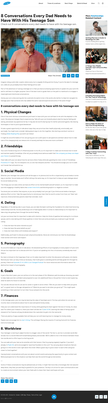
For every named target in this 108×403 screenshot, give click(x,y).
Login (40, 395)
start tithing (26, 320)
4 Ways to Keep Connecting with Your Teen (96, 152)
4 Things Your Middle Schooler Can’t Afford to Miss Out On (96, 67)
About (41, 3)
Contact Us (12, 395)
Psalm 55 (11, 345)
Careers (18, 395)
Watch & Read (82, 3)
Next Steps (69, 3)
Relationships (5, 75)
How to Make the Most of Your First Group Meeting (95, 124)
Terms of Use (34, 395)
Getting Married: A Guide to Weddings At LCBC (96, 38)
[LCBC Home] (6, 3)
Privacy (29, 395)
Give (93, 3)
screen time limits (34, 187)
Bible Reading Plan (13, 134)
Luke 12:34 (46, 309)
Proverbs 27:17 (6, 163)
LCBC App (23, 395)
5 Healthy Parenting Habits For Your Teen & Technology (96, 96)
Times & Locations (53, 3)
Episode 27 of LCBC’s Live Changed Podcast (29, 262)
